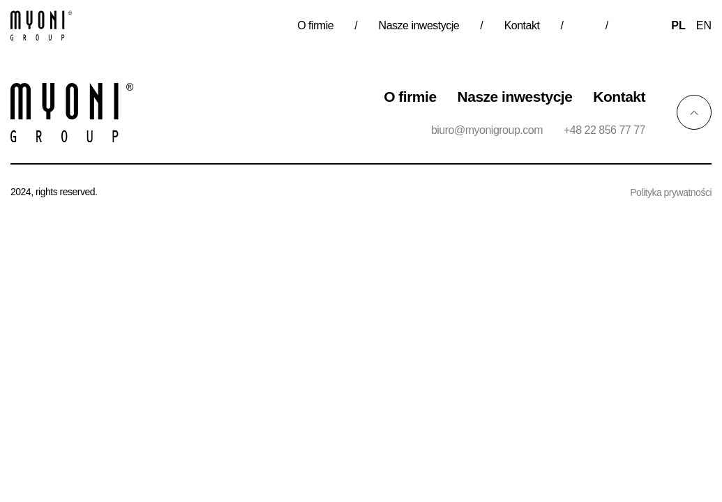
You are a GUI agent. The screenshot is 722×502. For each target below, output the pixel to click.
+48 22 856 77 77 (604, 130)
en (704, 25)
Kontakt (522, 25)
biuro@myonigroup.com (487, 130)
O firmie (315, 25)
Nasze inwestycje (419, 25)
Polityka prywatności (671, 192)
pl (678, 25)
